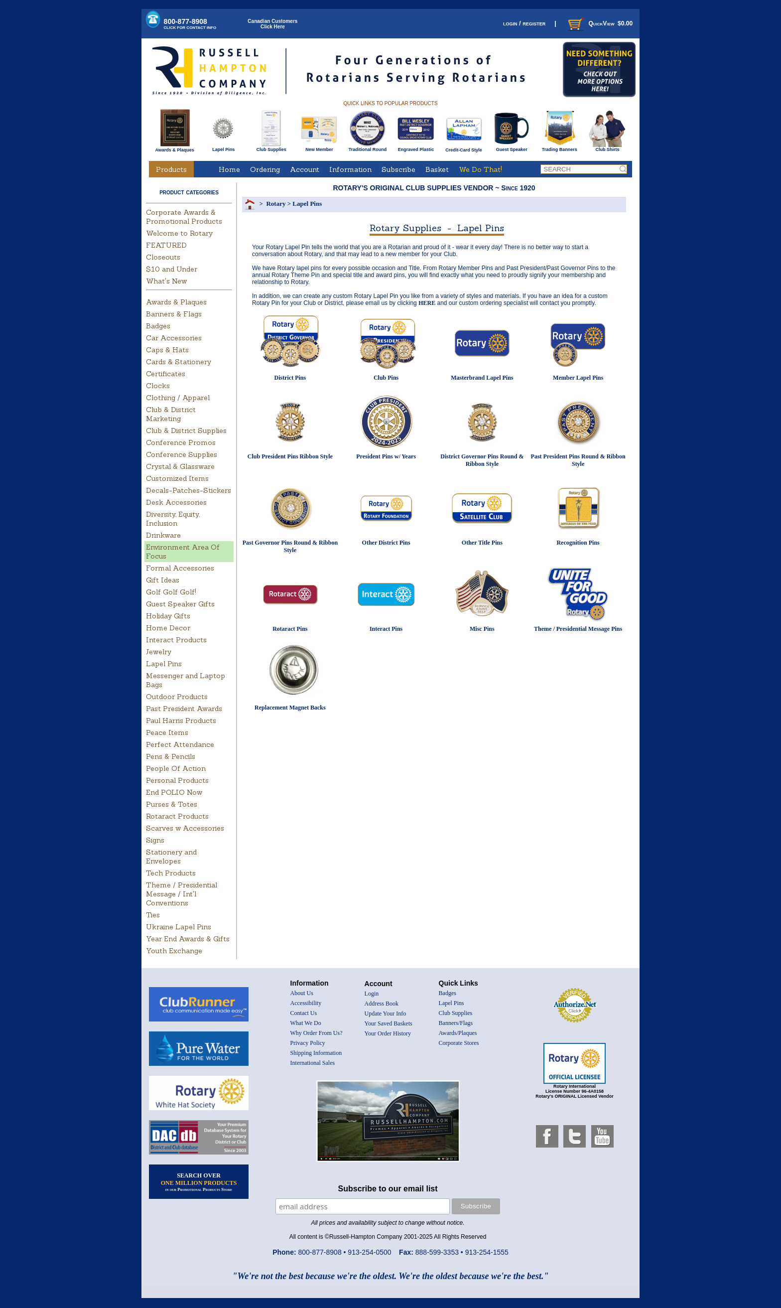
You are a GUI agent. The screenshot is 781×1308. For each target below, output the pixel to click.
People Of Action (176, 768)
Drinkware (163, 535)
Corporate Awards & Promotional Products (184, 217)
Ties (153, 914)
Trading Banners (559, 147)
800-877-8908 (190, 23)
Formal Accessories (180, 568)
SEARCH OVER (199, 1182)
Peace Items (167, 732)
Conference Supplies (181, 454)
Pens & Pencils (170, 756)
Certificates (165, 373)
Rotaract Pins (289, 628)
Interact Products (176, 639)
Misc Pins (482, 628)
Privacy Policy (307, 1042)
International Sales (312, 1062)
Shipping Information (316, 1052)
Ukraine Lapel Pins (178, 926)
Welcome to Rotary (179, 233)
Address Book (381, 1003)
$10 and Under (171, 269)
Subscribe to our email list (388, 1188)
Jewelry (158, 651)
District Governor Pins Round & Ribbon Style (481, 460)
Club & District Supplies (186, 430)
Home (229, 169)
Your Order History (388, 1033)
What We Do (305, 1022)
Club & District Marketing (171, 414)
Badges (158, 325)
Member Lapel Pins (578, 377)
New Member (319, 147)
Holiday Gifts (168, 615)
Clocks (158, 385)
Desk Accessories (176, 502)
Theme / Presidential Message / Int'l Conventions (181, 893)
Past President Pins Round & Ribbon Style (578, 460)
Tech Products (171, 873)
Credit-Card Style (464, 148)
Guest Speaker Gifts (180, 603)
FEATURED (166, 245)
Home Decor (168, 627)
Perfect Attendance (180, 744)
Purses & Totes (171, 804)
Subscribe (398, 169)
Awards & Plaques (174, 147)
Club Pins (386, 377)
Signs (155, 840)
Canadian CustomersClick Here (272, 23)
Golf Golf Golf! (171, 591)
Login (372, 993)
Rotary (275, 203)
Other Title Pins (482, 542)
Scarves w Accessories (185, 828)
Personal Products (177, 780)
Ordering (265, 169)
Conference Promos (181, 442)
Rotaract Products (177, 816)
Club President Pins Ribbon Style (290, 456)
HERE (426, 302)
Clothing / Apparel (178, 397)
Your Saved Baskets (388, 1023)
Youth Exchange (174, 950)
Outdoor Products (177, 696)
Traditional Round (368, 147)
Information (350, 169)
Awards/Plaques (458, 1032)
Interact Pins (386, 628)
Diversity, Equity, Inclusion (173, 519)
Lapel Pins (223, 147)
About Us (301, 993)
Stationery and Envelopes (171, 857)
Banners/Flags (456, 1022)
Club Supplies (271, 147)
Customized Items (177, 478)
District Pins (290, 377)
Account (304, 169)
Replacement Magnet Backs (290, 707)
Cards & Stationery (178, 361)
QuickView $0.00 (599, 23)
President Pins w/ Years (386, 456)
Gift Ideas (162, 580)
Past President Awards (184, 708)
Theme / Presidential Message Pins (578, 628)
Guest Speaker (511, 147)
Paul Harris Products (181, 720)
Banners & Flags (174, 313)
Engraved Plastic (415, 147)
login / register (524, 23)
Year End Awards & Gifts (188, 938)
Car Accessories (174, 337)
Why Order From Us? (316, 1032)
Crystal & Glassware (180, 466)
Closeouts (163, 257)
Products (171, 169)
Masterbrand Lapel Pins (482, 377)
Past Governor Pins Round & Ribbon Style (290, 546)
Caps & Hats (167, 349)
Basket (437, 169)
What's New (166, 281)
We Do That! (480, 169)
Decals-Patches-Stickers (188, 490)
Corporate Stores (459, 1042)
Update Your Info (385, 1013)
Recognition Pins (577, 542)
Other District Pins (386, 542)
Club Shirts (607, 147)
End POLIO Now (174, 792)
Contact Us (303, 1013)
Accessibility (306, 1003)
